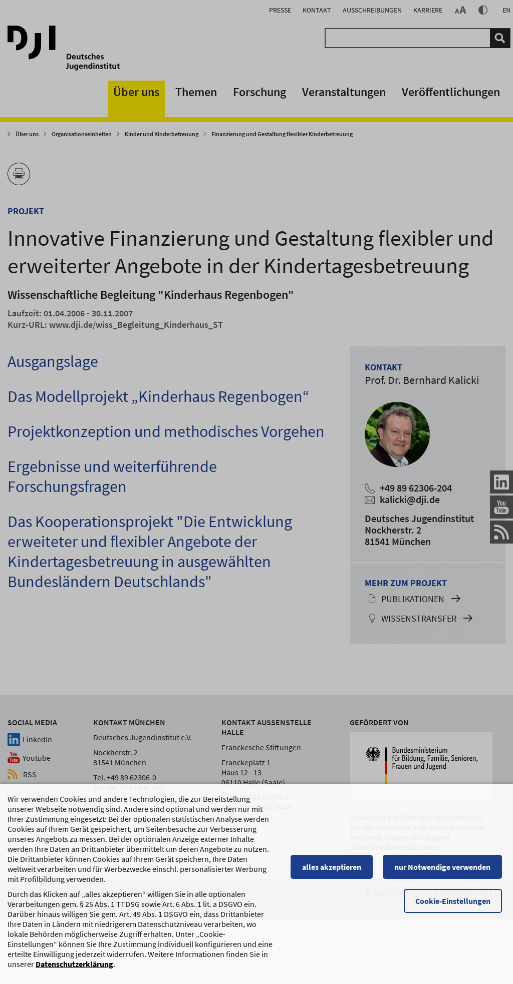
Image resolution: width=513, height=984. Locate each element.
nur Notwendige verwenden (446, 868)
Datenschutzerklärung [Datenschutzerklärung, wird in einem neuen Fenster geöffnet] (74, 965)
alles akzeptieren (335, 868)
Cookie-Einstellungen (456, 902)
